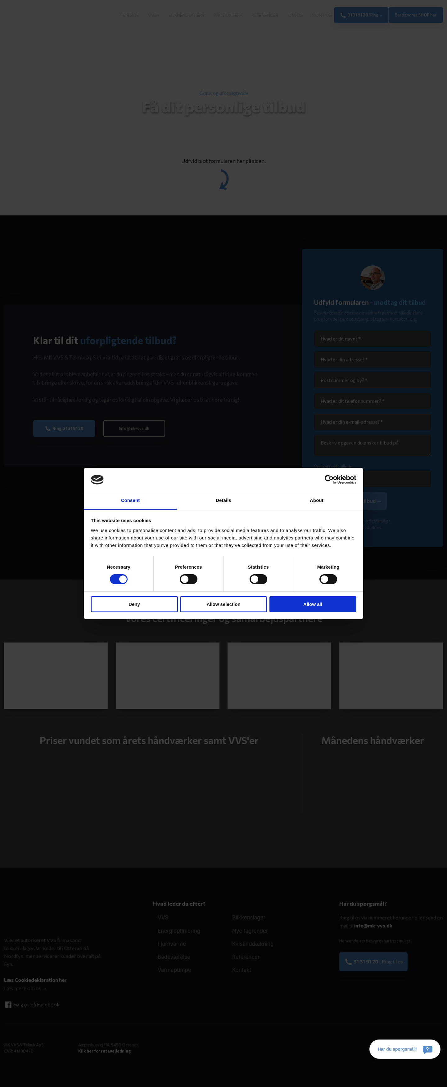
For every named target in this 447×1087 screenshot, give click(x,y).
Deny (134, 604)
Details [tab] (223, 500)
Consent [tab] (130, 500)
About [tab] (316, 500)
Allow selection (223, 604)
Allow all (312, 604)
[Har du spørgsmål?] (404, 1049)
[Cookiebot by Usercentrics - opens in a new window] (329, 479)
